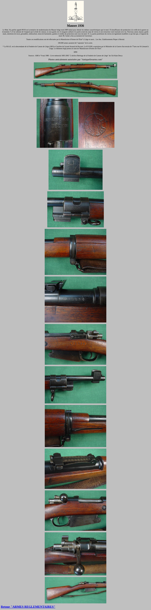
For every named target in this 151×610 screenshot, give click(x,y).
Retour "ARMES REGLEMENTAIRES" (28, 606)
